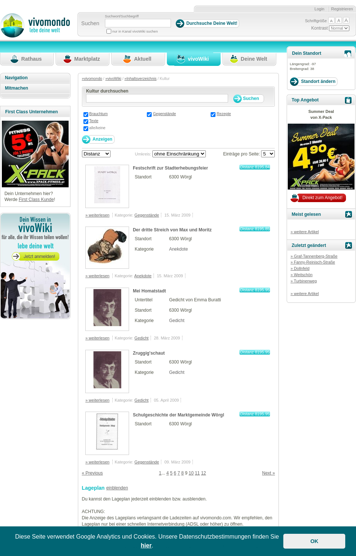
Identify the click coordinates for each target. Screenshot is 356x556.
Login (319, 9)
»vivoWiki (113, 79)
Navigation (16, 77)
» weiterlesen (97, 215)
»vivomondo (92, 79)
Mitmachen (16, 88)
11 (197, 473)
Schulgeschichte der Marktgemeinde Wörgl (178, 415)
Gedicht (176, 320)
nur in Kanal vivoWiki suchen (135, 31)
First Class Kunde (36, 199)
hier (146, 545)
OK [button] (314, 541)
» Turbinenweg (303, 281)
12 (203, 473)
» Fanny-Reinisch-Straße (312, 262)
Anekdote (178, 249)
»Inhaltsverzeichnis (141, 79)
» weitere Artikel (304, 232)
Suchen (90, 23)
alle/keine (97, 128)
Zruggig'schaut (149, 353)
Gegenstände (164, 114)
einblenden (117, 487)
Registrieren (342, 9)
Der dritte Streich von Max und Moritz (172, 229)
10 (191, 473)
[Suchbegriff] (138, 23)
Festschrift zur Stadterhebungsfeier (170, 168)
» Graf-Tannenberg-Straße (313, 256)
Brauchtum (98, 114)
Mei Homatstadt (149, 291)
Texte (94, 121)
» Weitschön (301, 274)
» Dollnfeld (299, 268)
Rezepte (224, 114)
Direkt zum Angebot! (322, 197)
